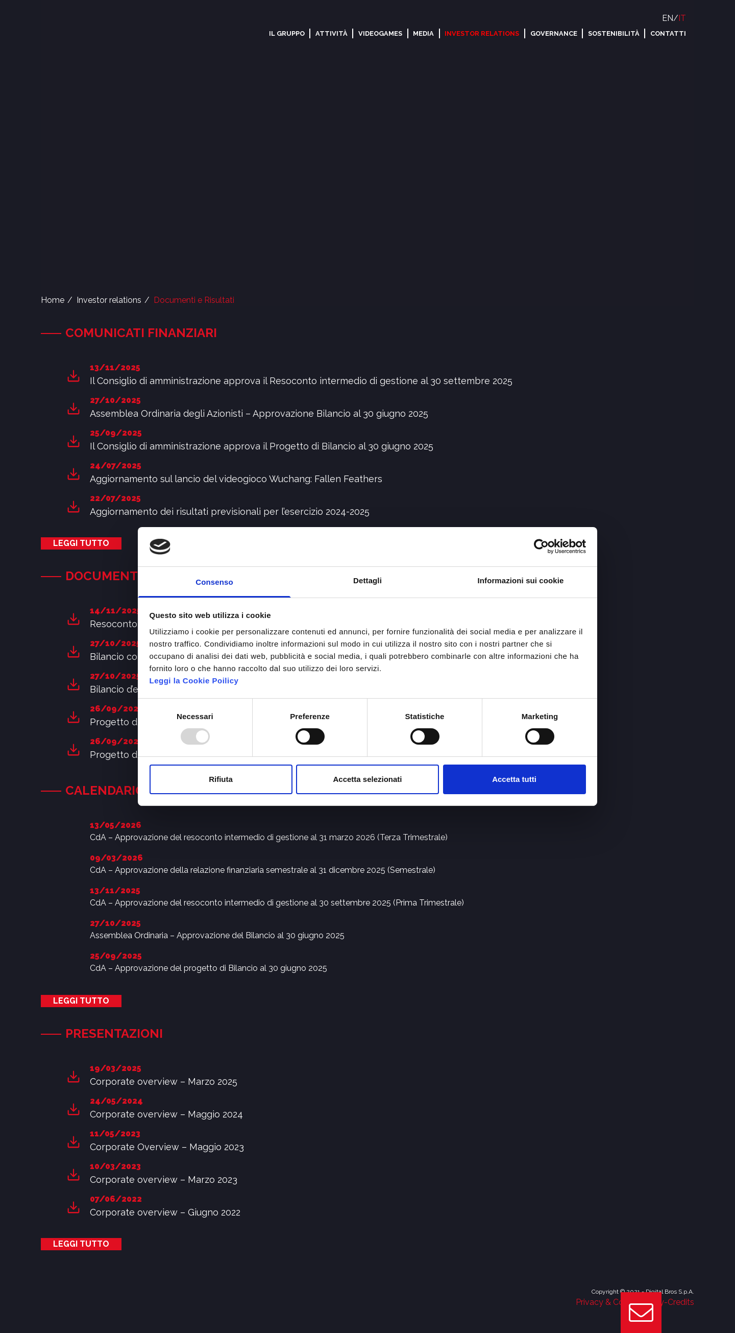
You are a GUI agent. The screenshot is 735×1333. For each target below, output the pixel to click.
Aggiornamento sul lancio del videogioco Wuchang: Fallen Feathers (236, 478)
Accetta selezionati (367, 779)
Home (52, 300)
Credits (681, 1302)
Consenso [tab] (214, 582)
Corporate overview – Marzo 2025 (163, 1081)
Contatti (668, 33)
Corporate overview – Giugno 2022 (165, 1212)
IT (682, 18)
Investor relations (482, 33)
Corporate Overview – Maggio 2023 (167, 1146)
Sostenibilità (614, 33)
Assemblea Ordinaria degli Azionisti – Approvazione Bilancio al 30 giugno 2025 (259, 413)
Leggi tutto (81, 543)
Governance (553, 33)
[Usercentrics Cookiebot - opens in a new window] (541, 546)
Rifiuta (221, 779)
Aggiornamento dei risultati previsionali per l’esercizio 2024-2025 (230, 511)
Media (423, 33)
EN (667, 18)
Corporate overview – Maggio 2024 (166, 1114)
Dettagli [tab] (367, 580)
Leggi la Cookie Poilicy (194, 680)
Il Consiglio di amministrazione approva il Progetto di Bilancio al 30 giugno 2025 (261, 446)
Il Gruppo (287, 33)
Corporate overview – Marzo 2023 (163, 1179)
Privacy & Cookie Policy (620, 1302)
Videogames (380, 33)
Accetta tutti (514, 779)
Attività (331, 33)
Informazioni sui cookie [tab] (521, 580)
